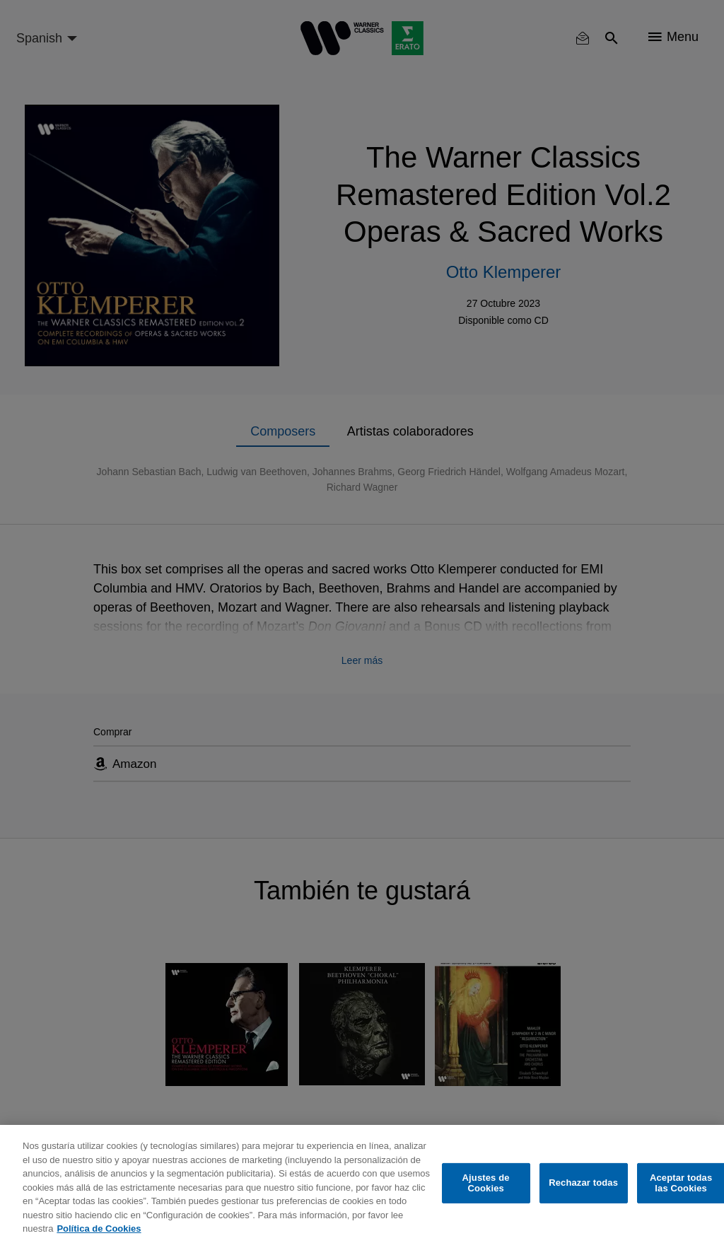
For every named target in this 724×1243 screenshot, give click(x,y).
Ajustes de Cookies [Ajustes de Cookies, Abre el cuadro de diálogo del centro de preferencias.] (486, 1183)
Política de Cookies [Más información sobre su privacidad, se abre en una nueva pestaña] (99, 1228)
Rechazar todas (583, 1182)
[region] (362, 1184)
